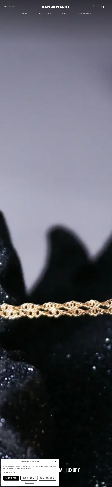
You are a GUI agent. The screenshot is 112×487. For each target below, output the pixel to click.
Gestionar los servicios (9, 472)
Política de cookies (29, 483)
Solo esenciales (29, 478)
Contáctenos (84, 14)
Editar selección (47, 478)
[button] (55, 462)
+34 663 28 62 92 (9, 6)
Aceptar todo (11, 478)
